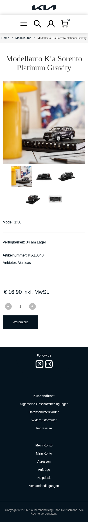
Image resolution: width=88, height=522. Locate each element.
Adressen (44, 461)
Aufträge (44, 469)
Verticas (24, 263)
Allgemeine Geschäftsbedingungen (44, 404)
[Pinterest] (39, 364)
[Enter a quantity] (20, 306)
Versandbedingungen (44, 486)
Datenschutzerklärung (44, 412)
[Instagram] (49, 364)
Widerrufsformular (44, 420)
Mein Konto (44, 453)
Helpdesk (43, 478)
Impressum (44, 428)
